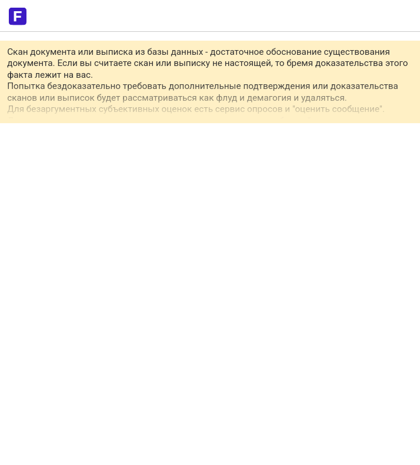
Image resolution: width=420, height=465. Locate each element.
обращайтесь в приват (321, 121)
